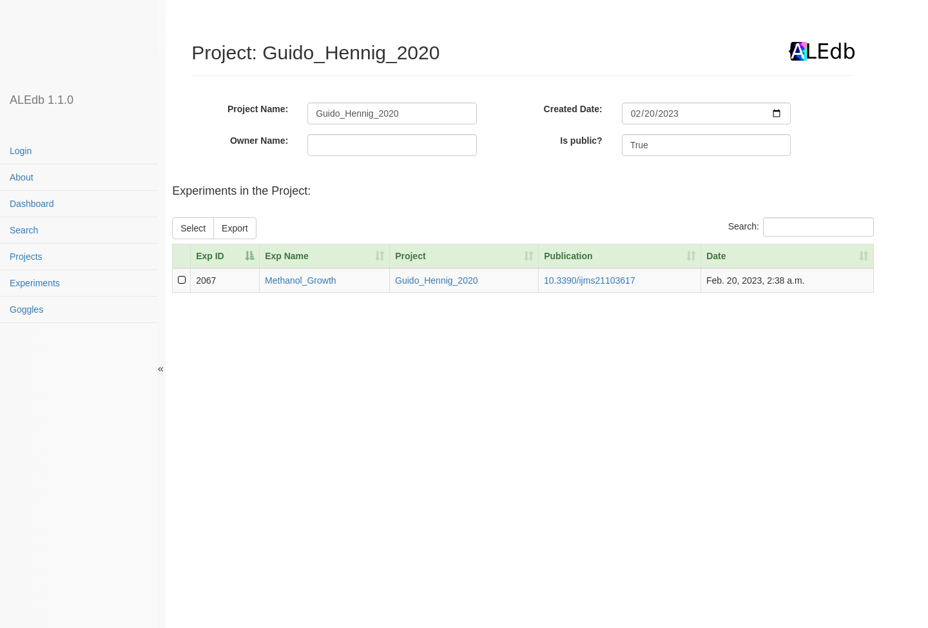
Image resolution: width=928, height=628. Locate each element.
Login (21, 151)
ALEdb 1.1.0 (41, 99)
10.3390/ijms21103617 (589, 280)
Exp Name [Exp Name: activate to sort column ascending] (287, 256)
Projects (26, 256)
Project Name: (257, 109)
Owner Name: (259, 140)
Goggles (26, 309)
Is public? (581, 140)
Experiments (35, 283)
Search (24, 230)
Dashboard (32, 204)
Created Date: (573, 109)
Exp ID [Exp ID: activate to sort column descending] (210, 256)
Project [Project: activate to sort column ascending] (410, 256)
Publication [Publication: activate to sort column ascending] (568, 256)
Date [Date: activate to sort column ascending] (716, 256)
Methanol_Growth (300, 280)
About (22, 177)
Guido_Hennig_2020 (436, 280)
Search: (801, 227)
